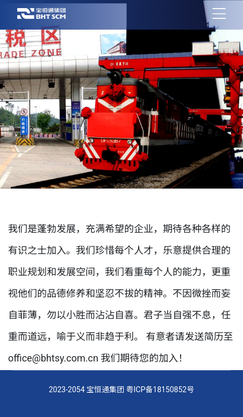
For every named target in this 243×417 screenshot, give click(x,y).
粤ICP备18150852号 (160, 389)
